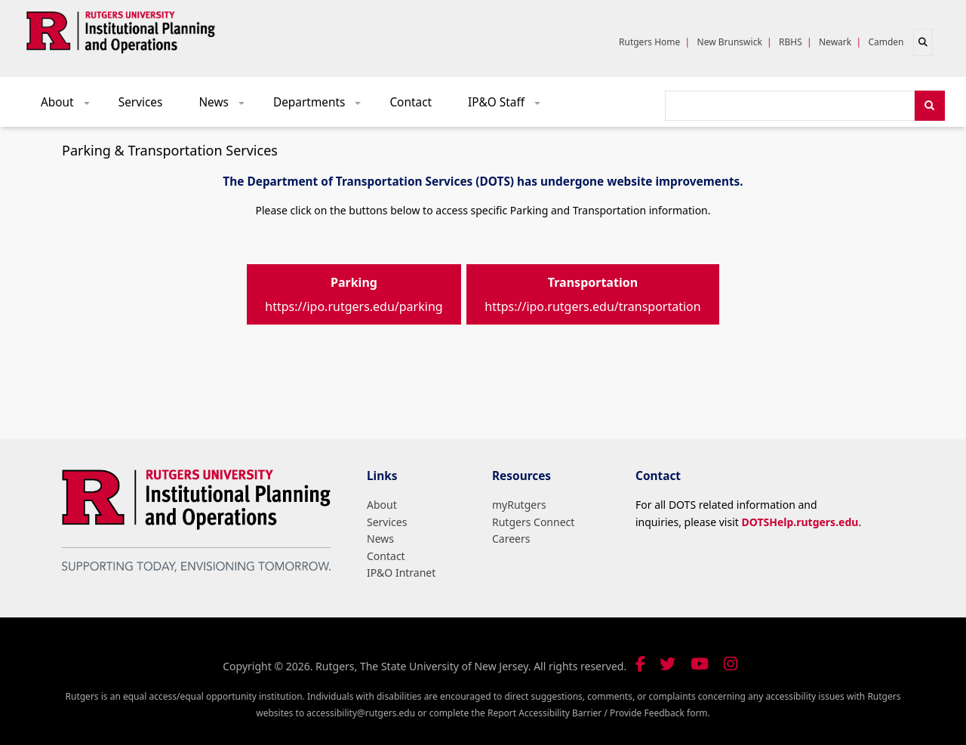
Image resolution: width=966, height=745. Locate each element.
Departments (322, 106)
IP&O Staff (509, 106)
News (226, 106)
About (70, 106)
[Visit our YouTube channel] (700, 664)
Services (140, 102)
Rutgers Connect (533, 522)
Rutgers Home (649, 41)
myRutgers (519, 504)
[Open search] (923, 42)
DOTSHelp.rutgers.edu (799, 522)
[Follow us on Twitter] (667, 664)
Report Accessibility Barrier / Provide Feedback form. (599, 713)
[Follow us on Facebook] (640, 664)
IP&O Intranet (401, 572)
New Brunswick (729, 41)
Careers (511, 538)
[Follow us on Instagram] (730, 664)
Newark (835, 41)
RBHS (790, 41)
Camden (885, 41)
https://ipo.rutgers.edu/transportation (592, 294)
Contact (410, 102)
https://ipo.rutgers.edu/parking (353, 294)
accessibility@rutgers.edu (360, 713)
